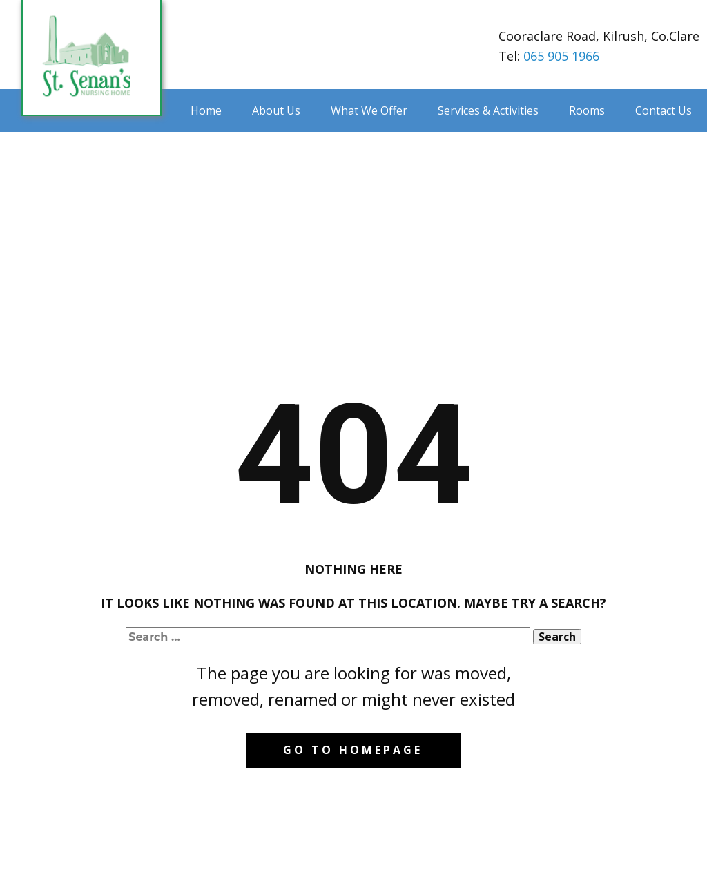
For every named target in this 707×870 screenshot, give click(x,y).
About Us (276, 110)
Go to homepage (353, 749)
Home (206, 110)
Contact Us (663, 110)
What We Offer (369, 110)
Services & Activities (488, 110)
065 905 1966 (561, 56)
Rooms (587, 110)
